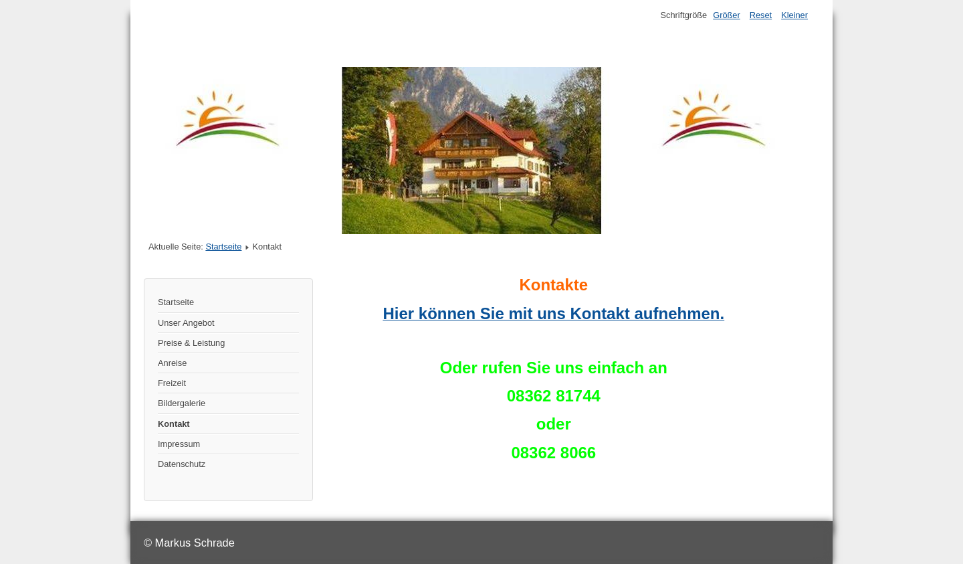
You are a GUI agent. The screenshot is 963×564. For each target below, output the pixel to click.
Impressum (179, 444)
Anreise (172, 363)
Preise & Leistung (191, 343)
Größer (726, 15)
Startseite (223, 247)
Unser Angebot (186, 323)
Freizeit (172, 383)
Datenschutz (181, 464)
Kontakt (174, 424)
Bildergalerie (181, 403)
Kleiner (794, 15)
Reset (761, 15)
